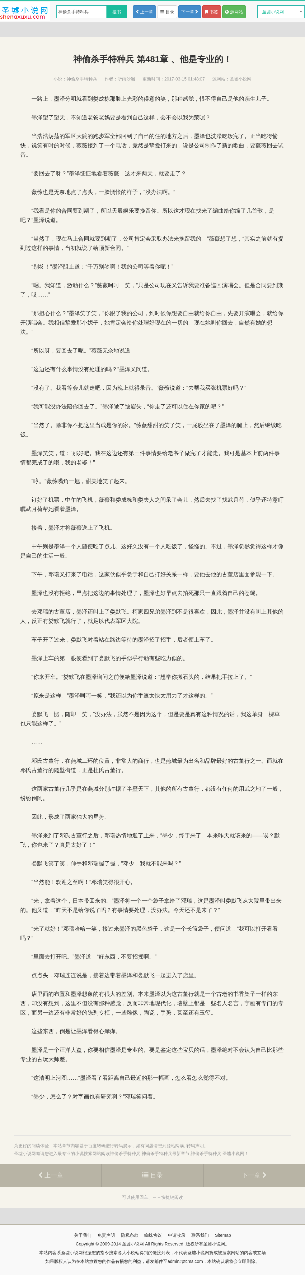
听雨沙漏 (126, 78)
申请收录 (176, 1235)
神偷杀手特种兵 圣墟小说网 (217, 1153)
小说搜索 (83, 1153)
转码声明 (195, 1145)
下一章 (190, 11)
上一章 (144, 11)
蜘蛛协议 (153, 1235)
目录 (167, 11)
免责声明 (106, 1235)
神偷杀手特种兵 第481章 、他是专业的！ (152, 59)
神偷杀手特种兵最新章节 (166, 1153)
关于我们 (83, 1235)
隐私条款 (129, 1235)
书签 (211, 11)
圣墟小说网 (273, 11)
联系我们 (200, 1235)
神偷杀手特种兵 (82, 78)
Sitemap (223, 1235)
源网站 (234, 11)
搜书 (116, 11)
